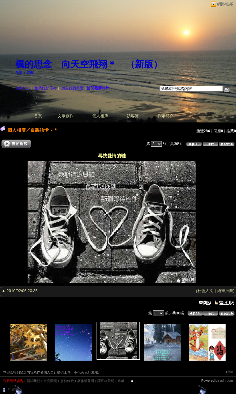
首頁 (38, 116)
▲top (229, 371)
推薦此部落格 (46, 88)
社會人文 (205, 290)
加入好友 (22, 88)
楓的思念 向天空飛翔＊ (65, 64)
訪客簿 (133, 116)
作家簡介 (165, 116)
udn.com (226, 380)
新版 (144, 64)
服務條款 (67, 381)
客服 (121, 381)
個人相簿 (100, 116)
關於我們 (33, 381)
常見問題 (50, 381)
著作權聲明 (85, 381)
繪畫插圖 (225, 290)
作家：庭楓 (24, 73)
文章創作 (66, 116)
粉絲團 (13, 389)
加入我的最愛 (72, 88)
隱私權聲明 (105, 381)
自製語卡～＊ (44, 130)
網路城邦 (225, 4)
